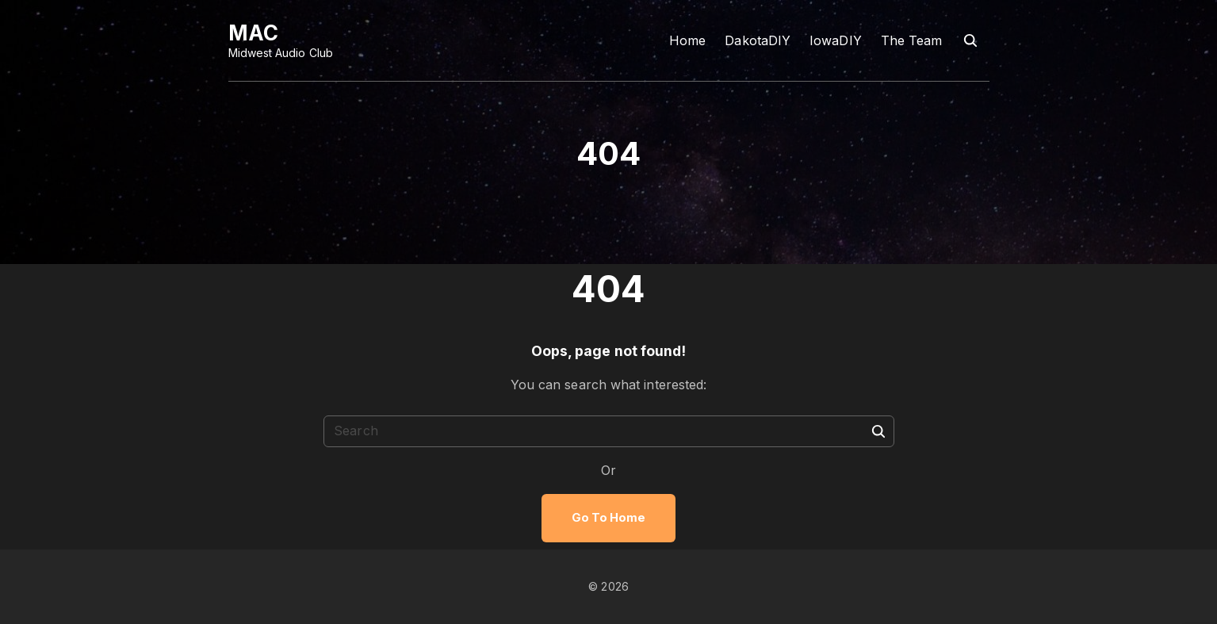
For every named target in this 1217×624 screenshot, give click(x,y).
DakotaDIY (757, 40)
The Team (912, 40)
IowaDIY (835, 40)
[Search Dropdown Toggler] (970, 40)
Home (687, 40)
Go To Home (609, 518)
